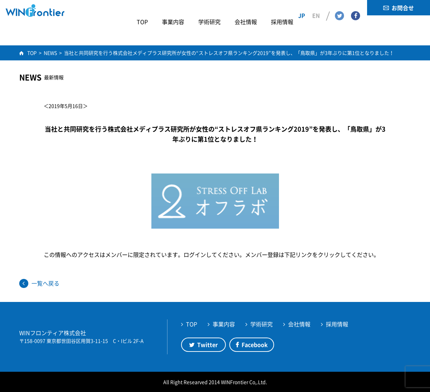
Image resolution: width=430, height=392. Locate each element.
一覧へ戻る (45, 283)
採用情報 (337, 324)
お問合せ (403, 7)
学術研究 (261, 324)
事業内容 (224, 324)
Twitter (339, 7)
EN (316, 7)
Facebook (355, 7)
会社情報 (299, 324)
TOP (191, 324)
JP (301, 7)
